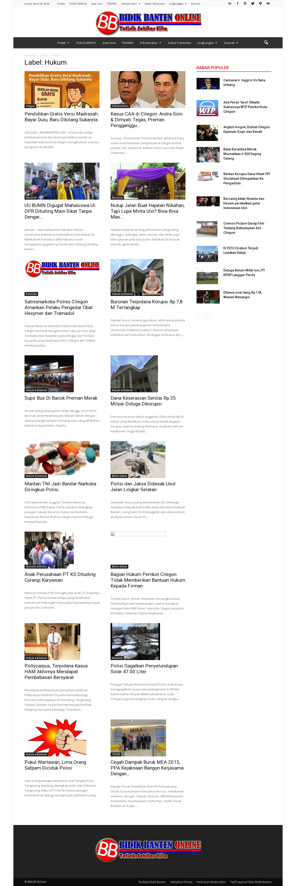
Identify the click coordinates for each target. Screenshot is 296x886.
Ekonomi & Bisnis (36, 566)
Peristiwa (31, 293)
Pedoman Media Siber (211, 882)
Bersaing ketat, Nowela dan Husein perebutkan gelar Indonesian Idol (243, 203)
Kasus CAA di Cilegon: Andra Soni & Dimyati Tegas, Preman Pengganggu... (147, 119)
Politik (61, 3)
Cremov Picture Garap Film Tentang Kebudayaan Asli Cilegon (243, 228)
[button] (265, 42)
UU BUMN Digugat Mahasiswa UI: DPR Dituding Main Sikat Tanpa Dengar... (60, 211)
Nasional (31, 197)
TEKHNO (112, 3)
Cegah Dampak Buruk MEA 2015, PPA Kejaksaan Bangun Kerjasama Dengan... (147, 767)
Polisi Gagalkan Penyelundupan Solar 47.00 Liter (144, 668)
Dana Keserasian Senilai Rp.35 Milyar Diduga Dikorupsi (143, 401)
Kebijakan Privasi (181, 882)
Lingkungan (178, 3)
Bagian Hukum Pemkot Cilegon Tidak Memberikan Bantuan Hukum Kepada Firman (148, 580)
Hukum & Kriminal (122, 293)
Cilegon (30, 106)
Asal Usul (96, 3)
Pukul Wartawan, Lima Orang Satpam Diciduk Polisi (55, 765)
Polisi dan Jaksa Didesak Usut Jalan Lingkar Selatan (143, 486)
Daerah (195, 3)
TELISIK (116, 754)
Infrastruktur (130, 3)
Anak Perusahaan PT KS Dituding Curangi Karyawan (60, 577)
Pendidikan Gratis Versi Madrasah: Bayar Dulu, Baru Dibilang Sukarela (62, 116)
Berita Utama (119, 476)
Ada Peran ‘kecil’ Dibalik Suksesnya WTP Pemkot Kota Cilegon (245, 106)
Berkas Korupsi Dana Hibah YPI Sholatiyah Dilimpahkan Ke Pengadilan (246, 178)
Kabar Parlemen (155, 3)
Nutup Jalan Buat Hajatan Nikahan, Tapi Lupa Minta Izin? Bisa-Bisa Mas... (148, 211)
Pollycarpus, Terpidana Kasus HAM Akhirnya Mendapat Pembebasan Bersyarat (56, 671)
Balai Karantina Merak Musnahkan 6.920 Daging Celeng (242, 153)
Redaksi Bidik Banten (152, 882)
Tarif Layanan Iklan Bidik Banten (250, 882)
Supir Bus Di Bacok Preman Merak (61, 398)
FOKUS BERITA (78, 3)
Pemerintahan (120, 106)
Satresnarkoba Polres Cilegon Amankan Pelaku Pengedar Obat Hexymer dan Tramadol (59, 307)
